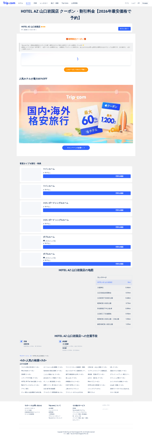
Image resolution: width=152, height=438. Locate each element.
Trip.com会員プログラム (79, 410)
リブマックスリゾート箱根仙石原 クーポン (99, 370)
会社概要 (51, 408)
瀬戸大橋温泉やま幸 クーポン (75, 374)
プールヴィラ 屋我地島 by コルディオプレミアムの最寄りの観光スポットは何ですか (55, 392)
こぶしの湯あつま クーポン (52, 374)
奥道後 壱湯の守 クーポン (96, 374)
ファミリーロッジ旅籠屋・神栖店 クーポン (77, 367)
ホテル (20, 3)
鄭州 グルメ (91, 392)
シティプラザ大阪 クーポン (29, 378)
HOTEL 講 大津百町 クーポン (96, 385)
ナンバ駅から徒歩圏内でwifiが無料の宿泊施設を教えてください (32, 392)
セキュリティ (76, 420)
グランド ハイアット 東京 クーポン (121, 374)
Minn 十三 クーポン (94, 381)
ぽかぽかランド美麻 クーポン (53, 378)
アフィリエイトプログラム (80, 412)
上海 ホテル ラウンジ (72, 388)
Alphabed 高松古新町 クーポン (53, 370)
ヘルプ (133, 3)
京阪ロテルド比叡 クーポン (118, 370)
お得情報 (74, 3)
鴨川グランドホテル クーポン (30, 385)
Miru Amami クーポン (27, 370)
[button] (124, 29)
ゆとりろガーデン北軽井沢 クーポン (77, 370)
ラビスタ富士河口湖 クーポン (30, 367)
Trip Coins (65, 3)
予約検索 (145, 3)
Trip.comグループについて (55, 418)
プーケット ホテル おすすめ (74, 392)
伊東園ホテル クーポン (73, 381)
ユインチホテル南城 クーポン (119, 381)
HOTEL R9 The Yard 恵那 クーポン (31, 381)
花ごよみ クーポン (71, 378)
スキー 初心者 (114, 392)
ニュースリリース (53, 410)
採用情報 (51, 412)
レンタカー (44, 3)
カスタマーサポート (30, 408)
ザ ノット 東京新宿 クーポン (52, 381)
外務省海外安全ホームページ (32, 412)
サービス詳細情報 (29, 414)
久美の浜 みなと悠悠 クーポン (97, 367)
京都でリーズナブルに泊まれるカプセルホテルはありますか (121, 388)
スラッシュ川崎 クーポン (117, 378)
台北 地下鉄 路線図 (49, 388)
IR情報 (74, 408)
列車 (35, 3)
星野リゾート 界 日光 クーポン (53, 385)
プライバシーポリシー (54, 416)
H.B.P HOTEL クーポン (73, 385)
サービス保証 (28, 410)
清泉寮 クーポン (26, 374)
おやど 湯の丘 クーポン (95, 378)
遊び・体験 (55, 3)
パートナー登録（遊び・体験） (81, 418)
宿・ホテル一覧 (77, 416)
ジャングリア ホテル (94, 388)
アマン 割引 (24, 388)
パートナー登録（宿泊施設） (80, 414)
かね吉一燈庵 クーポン (117, 385)
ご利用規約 (51, 414)
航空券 (28, 3)
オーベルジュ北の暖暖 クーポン (53, 367)
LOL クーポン (114, 367)
